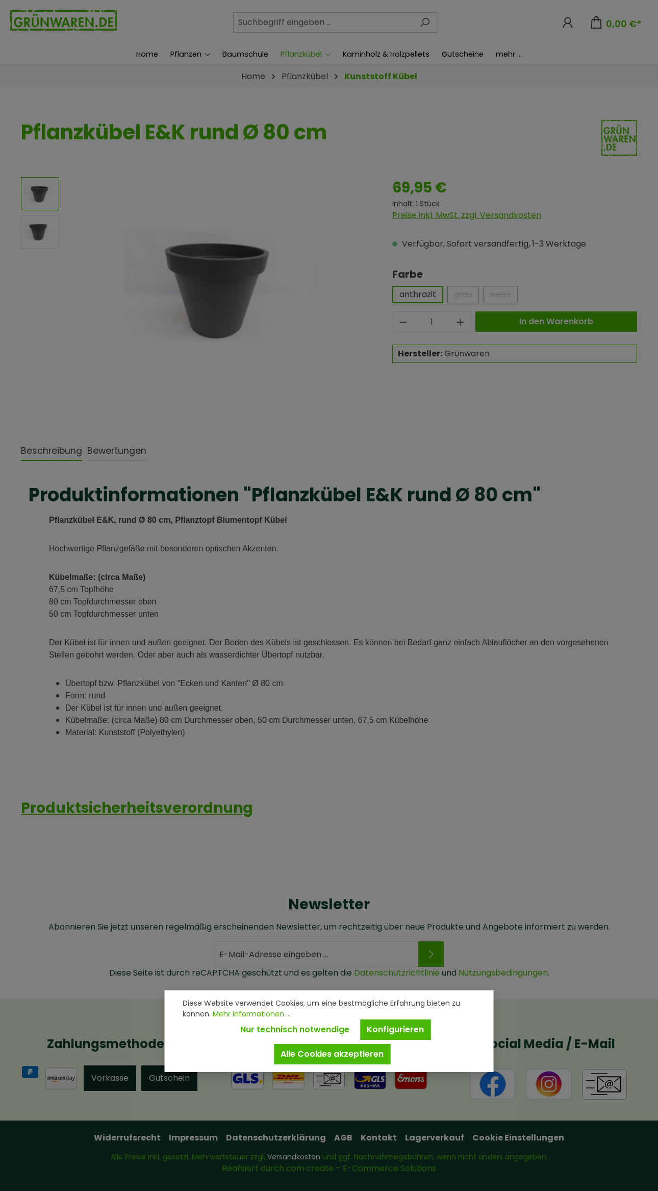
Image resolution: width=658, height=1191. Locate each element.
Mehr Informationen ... (252, 1014)
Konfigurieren (395, 1029)
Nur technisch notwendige (294, 1029)
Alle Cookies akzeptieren (332, 1054)
